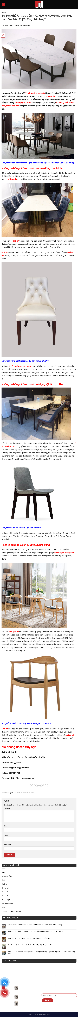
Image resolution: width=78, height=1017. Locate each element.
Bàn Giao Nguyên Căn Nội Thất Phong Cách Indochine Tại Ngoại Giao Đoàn (35, 931)
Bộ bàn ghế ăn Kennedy (40, 724)
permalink (32, 793)
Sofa (3, 908)
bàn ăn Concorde (19, 163)
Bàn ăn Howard (18, 528)
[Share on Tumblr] (46, 785)
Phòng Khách (7, 896)
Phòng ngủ (6, 900)
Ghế (3, 880)
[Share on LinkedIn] (42, 785)
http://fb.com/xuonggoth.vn (23, 778)
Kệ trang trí (6, 888)
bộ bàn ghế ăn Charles (38, 361)
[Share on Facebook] (31, 785)
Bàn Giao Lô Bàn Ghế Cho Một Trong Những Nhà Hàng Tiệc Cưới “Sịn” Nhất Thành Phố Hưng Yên (41, 952)
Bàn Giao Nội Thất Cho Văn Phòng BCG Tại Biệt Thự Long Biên (31, 945)
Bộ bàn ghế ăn (7, 876)
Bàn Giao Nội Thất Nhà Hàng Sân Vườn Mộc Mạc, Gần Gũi (29, 938)
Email (6, 835)
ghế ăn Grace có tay (37, 163)
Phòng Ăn (5, 892)
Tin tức (4, 12)
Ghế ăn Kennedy (19, 724)
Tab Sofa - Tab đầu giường (11, 911)
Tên (5, 826)
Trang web (7, 844)
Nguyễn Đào (27, 25)
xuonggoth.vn (15, 763)
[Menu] (3, 4)
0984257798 (14, 773)
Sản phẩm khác (7, 904)
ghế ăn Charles (18, 361)
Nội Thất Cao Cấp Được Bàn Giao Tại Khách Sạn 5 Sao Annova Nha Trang (35, 925)
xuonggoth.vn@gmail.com (18, 768)
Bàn (3, 872)
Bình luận (7, 808)
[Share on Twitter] (35, 785)
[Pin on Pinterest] (39, 785)
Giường (4, 884)
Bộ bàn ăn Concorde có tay (62, 163)
